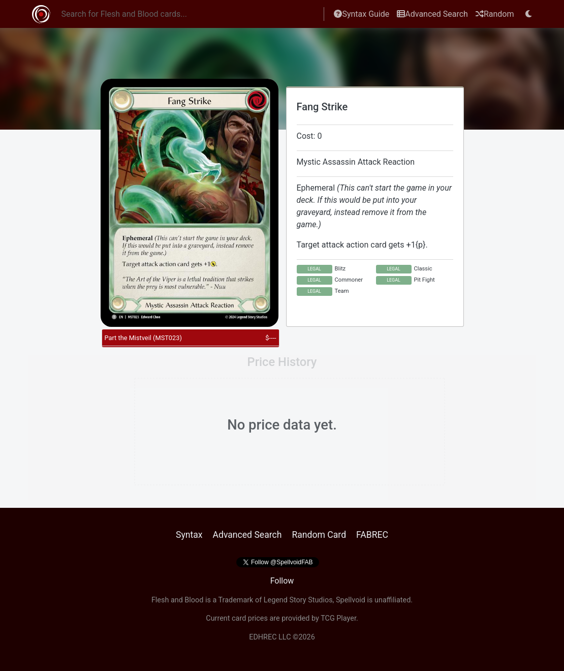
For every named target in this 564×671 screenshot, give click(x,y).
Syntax (189, 535)
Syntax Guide (361, 14)
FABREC (372, 535)
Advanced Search (432, 14)
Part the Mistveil (143, 338)
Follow (282, 581)
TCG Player (338, 618)
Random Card (319, 535)
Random (495, 14)
